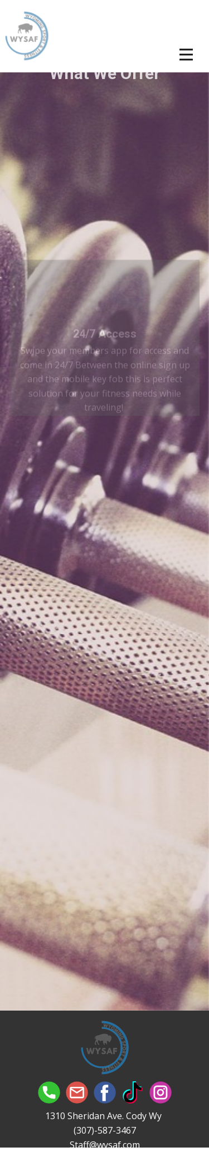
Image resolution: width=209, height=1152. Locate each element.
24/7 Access (105, 348)
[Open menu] (186, 54)
